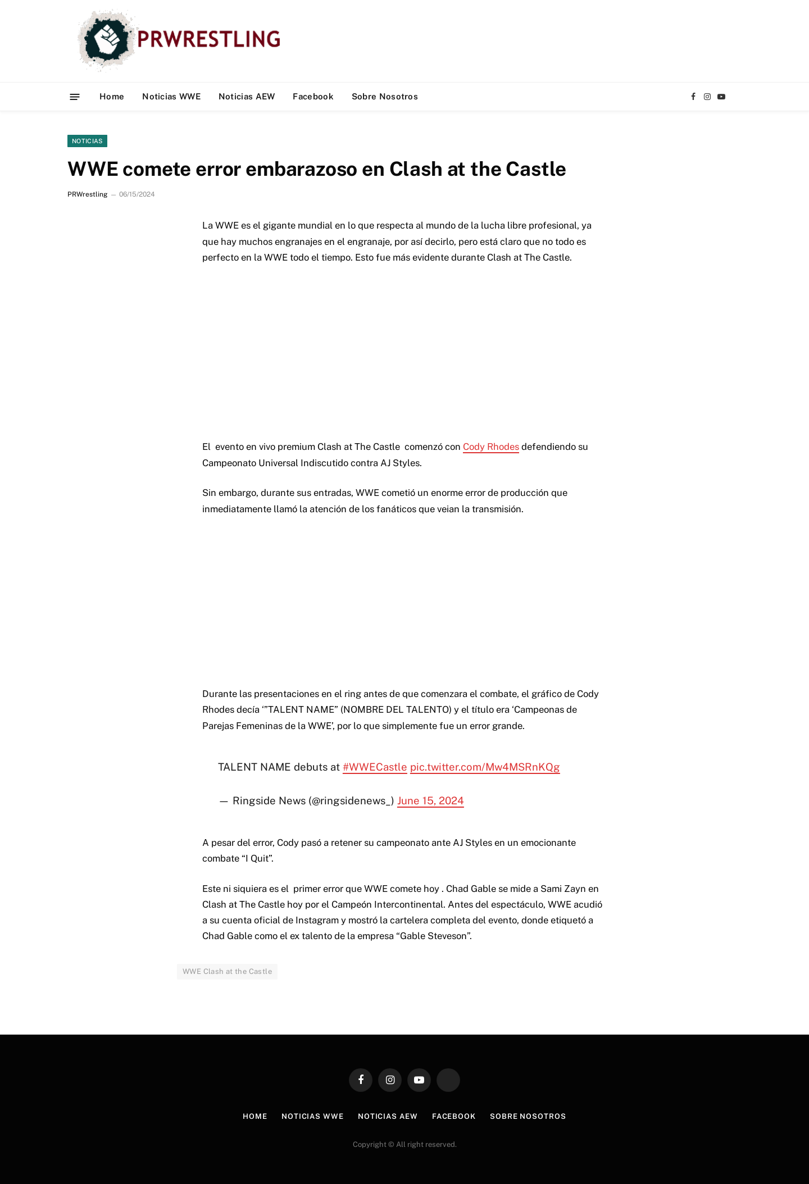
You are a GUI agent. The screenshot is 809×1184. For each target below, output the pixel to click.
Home (111, 96)
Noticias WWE (171, 96)
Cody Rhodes (491, 446)
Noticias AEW (247, 96)
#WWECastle (375, 767)
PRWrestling (87, 194)
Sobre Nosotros (385, 96)
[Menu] (75, 96)
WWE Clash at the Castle (227, 971)
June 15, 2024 (430, 800)
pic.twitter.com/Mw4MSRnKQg (485, 767)
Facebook (313, 96)
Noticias (87, 141)
